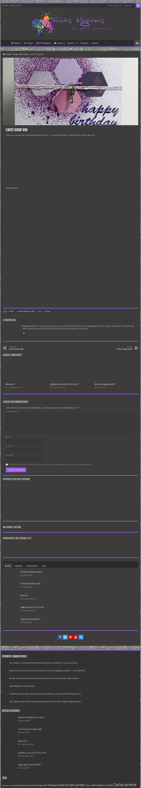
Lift (40, 311)
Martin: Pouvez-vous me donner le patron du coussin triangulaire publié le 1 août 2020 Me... (47, 671)
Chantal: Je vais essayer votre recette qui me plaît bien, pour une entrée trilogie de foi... (45, 694)
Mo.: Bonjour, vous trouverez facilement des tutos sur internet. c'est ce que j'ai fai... (43, 663)
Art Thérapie (43, 43)
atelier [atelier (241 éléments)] (62, 785)
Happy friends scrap (26, 311)
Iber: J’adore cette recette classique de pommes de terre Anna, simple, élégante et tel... (45, 701)
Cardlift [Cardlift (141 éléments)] (108, 785)
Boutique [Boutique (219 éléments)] (98, 785)
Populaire (18, 566)
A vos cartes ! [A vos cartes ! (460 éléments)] (76, 785)
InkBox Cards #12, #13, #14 (64, 384)
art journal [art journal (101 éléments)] (19, 785)
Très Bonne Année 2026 (30, 584)
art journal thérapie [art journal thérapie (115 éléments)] (34, 785)
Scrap (28, 43)
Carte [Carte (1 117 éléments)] (118, 784)
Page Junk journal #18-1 (30, 619)
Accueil (6, 43)
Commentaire (12, 411)
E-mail (9, 446)
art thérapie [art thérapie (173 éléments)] (50, 785)
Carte (12, 311)
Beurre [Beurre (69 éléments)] (89, 785)
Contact (95, 43)
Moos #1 (10, 384)
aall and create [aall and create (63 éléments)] (8, 785)
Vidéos (16, 43)
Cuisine (58, 43)
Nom (8, 437)
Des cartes (23, 54)
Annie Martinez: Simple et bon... (22, 686)
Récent (8, 566)
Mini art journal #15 (105, 384)
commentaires (32, 566)
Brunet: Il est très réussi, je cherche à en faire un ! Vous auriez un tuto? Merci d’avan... (44, 678)
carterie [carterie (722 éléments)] (129, 785)
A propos (84, 43)
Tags (44, 566)
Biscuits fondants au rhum (31, 572)
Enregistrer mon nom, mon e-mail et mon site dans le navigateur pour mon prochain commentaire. (50, 464)
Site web (9, 455)
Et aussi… (72, 43)
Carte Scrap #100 (117, 348)
